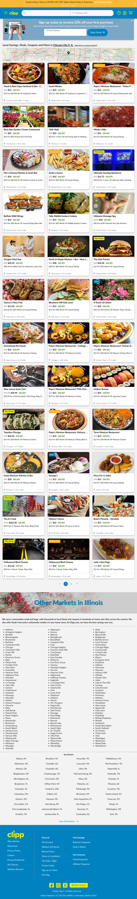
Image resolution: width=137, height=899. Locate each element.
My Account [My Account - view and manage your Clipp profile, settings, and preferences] (47, 842)
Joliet (96, 680)
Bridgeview (99, 637)
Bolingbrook (55, 637)
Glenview (98, 668)
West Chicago (10, 741)
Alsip (96, 630)
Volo (96, 736)
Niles (6, 708)
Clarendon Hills (11, 650)
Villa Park (53, 736)
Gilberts (98, 665)
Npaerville (99, 708)
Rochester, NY (82, 794)
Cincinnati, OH (52, 779)
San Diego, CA (83, 804)
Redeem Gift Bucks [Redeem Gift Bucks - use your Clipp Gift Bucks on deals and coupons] (50, 847)
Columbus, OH (21, 794)
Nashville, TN (114, 774)
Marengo (8, 695)
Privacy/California (15, 860)
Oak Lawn (99, 710)
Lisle (51, 690)
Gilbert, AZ (52, 794)
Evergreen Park (101, 660)
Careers (11, 855)
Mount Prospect (12, 703)
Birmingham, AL (21, 779)
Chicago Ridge (101, 647)
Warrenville (54, 738)
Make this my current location (86, 45)
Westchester (55, 741)
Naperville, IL (114, 769)
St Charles (99, 731)
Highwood (54, 675)
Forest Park (9, 662)
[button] (135, 4)
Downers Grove (11, 657)
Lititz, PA (83, 769)
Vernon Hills (10, 736)
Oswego (53, 713)
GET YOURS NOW (102, 2)
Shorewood (54, 726)
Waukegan (99, 738)
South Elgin (54, 728)
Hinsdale (8, 678)
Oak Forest (54, 710)
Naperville (54, 705)
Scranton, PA (114, 789)
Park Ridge (54, 716)
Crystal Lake (100, 652)
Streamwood (10, 733)
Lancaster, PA (83, 764)
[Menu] (6, 13)
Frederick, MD (52, 789)
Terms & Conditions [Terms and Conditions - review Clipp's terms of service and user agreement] (51, 856)
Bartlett (7, 635)
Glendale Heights (57, 668)
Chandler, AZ (52, 764)
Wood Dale (99, 743)
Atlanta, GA (21, 769)
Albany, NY (21, 759)
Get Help (46, 861)
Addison (8, 630)
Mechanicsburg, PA (83, 774)
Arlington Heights (12, 632)
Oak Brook (9, 710)
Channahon (99, 645)
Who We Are (13, 841)
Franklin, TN (21, 814)
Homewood (9, 680)
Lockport (98, 690)
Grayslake (9, 670)
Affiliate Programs (81, 864)
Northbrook (54, 708)
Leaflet (107, 60)
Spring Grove (10, 731)
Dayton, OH (21, 799)
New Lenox (99, 705)
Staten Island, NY (114, 794)
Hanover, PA (52, 799)
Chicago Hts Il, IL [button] (63, 45)
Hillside (97, 675)
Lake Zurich (54, 685)
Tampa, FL (113, 804)
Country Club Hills (58, 650)
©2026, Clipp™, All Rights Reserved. (67, 891)
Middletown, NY (113, 759)
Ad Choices (12, 865)
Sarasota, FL (83, 809)
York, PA (114, 814)
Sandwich (98, 723)
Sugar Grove (55, 733)
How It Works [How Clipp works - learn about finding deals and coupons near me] (79, 847)
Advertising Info (80, 859)
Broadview (9, 640)
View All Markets (68, 821)
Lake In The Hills (101, 683)
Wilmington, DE (113, 809)
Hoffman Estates (57, 678)
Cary (51, 645)
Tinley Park (99, 733)
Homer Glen (100, 678)
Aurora (52, 632)
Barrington (99, 632)
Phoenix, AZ (113, 784)
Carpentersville (11, 645)
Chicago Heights (57, 647)
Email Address (53, 31)
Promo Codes (48, 866)
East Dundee (55, 657)
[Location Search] (92, 13)
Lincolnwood (100, 688)
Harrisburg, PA (52, 804)
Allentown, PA (21, 764)
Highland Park (11, 675)
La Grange (9, 683)
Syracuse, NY (114, 799)
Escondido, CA (21, 804)
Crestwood (54, 652)
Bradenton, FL (21, 784)
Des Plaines (99, 655)
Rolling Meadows (102, 718)
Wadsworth (9, 738)
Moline (7, 700)
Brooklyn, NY (52, 759)
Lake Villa (8, 685)
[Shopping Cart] (130, 13)
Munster (8, 705)
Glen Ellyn (9, 668)
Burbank (8, 642)
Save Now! (97, 32)
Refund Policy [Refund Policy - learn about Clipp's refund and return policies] (48, 852)
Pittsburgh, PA (83, 789)
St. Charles (54, 731)
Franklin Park (10, 665)
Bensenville (99, 635)
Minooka (8, 698)
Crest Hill (8, 652)
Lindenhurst (10, 690)
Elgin (6, 660)
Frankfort (98, 662)
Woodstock (99, 746)
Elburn (97, 657)
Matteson (53, 695)
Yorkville (8, 748)
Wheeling (53, 743)
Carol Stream (100, 642)
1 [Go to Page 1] (65, 584)
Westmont (99, 741)
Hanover (98, 670)
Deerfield (53, 655)
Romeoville (9, 721)
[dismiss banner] (132, 20)
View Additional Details (68, 5)
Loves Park (54, 693)
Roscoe (52, 721)
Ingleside (53, 680)
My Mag (46, 875)
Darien (7, 655)
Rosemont (9, 723)
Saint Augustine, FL (83, 799)
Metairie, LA (83, 784)
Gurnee (52, 670)
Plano (7, 718)
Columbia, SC (21, 789)
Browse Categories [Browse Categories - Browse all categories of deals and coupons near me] (81, 842)
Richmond (54, 718)
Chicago (8, 647)
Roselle (97, 721)
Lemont (7, 688)
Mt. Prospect (55, 703)
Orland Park (10, 713)
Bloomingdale (10, 637)
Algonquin (54, 630)
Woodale (8, 746)
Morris (52, 700)
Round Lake (54, 723)
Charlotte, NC (52, 769)
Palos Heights (10, 716)
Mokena (53, 698)
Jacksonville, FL (52, 814)
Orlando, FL (113, 779)
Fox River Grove (56, 662)
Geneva (52, 665)
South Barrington (102, 726)
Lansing (97, 685)
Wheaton (8, 743)
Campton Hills (56, 642)
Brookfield (54, 640)
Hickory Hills (100, 673)
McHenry (98, 695)
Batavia (52, 635)
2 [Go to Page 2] (71, 584)
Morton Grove (101, 700)
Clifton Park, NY (52, 784)
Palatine (98, 713)
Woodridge (54, 746)
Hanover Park (10, 673)
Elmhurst (53, 660)
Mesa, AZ (82, 779)
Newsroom (12, 846)
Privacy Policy (14, 851)
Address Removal (15, 869)
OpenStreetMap (119, 60)
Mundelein (99, 703)
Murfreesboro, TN (113, 764)
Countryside (100, 650)
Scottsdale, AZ (83, 814)
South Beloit (10, 728)
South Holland (101, 728)
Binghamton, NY (21, 774)
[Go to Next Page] (77, 584)
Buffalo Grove (100, 640)
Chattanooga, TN (52, 774)
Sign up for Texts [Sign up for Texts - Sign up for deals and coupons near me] (49, 870)
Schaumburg (10, 726)
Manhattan (99, 693)
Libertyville (54, 688)
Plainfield (98, 716)
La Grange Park (56, 683)
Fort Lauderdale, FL (21, 809)
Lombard (8, 693)
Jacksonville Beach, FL (52, 809)
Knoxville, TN (83, 759)
